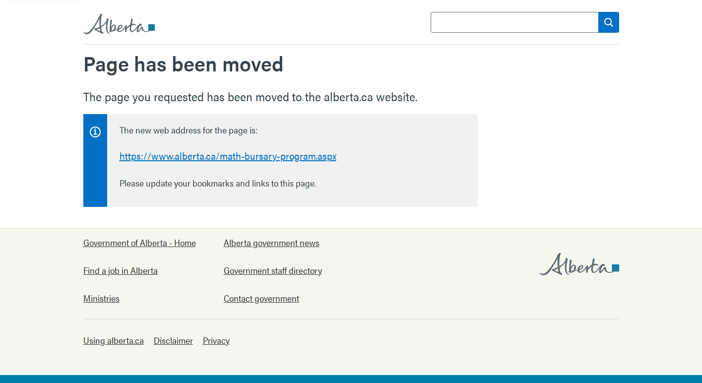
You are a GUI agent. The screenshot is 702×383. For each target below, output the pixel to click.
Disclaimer (173, 340)
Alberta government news (271, 242)
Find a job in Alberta (120, 270)
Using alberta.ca (113, 340)
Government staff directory (273, 270)
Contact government (261, 298)
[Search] (608, 22)
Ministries (101, 298)
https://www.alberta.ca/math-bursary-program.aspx (228, 155)
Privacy (216, 340)
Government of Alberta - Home (139, 242)
